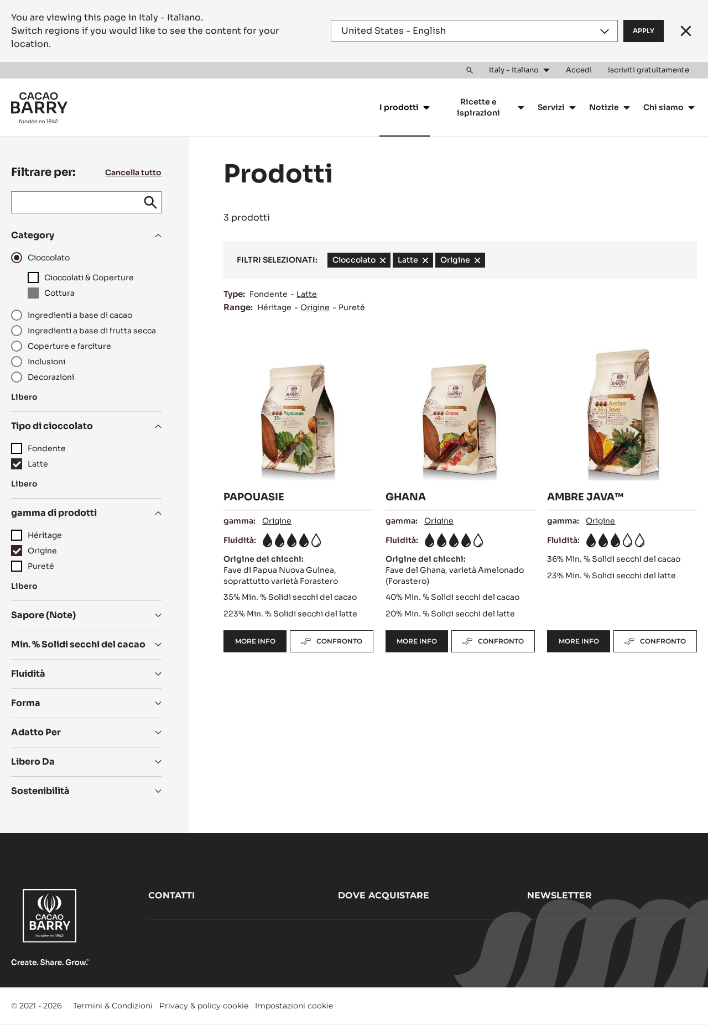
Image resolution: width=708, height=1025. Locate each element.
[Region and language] (474, 31)
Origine (315, 307)
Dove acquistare (383, 895)
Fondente (268, 294)
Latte (306, 294)
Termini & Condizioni (113, 1006)
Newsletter (559, 895)
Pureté (352, 307)
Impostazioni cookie (294, 1006)
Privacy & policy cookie (203, 1006)
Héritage (274, 307)
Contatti (171, 895)
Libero (24, 397)
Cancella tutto (133, 172)
